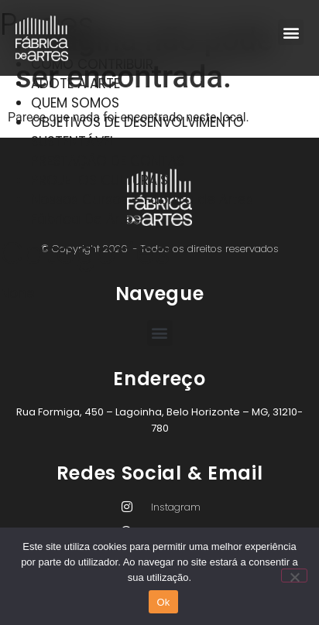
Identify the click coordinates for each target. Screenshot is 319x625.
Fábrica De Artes (85, 219)
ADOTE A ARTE (75, 83)
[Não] (294, 575)
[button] (291, 32)
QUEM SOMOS (75, 103)
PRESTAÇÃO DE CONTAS (107, 161)
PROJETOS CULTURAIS (99, 180)
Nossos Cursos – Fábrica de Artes (142, 199)
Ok (163, 602)
